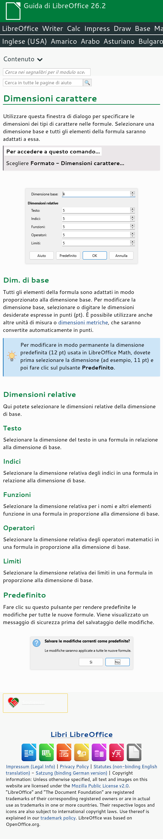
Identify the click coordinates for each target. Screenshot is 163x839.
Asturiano (119, 41)
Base (142, 28)
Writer (52, 28)
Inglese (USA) (24, 41)
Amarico (64, 41)
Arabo (90, 41)
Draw (122, 28)
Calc (74, 28)
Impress (97, 28)
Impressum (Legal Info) (30, 766)
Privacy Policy (74, 766)
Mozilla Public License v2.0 (100, 785)
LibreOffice (20, 28)
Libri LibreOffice (81, 734)
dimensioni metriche (83, 322)
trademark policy (58, 818)
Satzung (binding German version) (71, 773)
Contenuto (18, 58)
